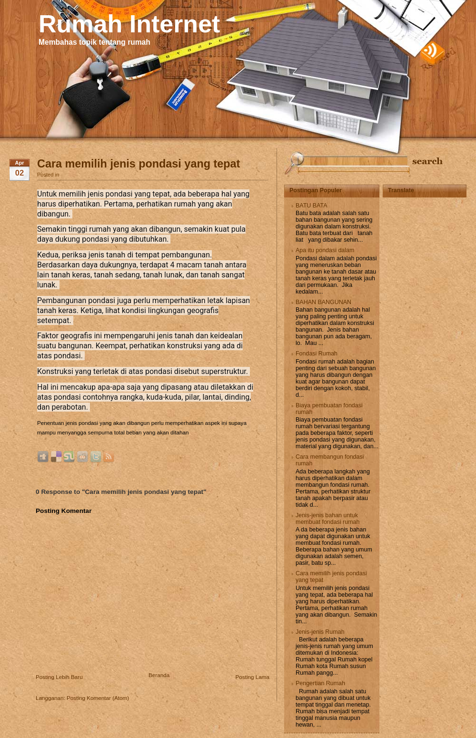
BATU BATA (311, 205)
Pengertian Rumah (320, 683)
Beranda (159, 675)
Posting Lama (252, 677)
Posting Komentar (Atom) (98, 698)
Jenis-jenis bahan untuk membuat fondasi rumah (327, 518)
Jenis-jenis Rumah (320, 632)
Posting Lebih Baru (59, 677)
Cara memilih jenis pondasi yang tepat (138, 163)
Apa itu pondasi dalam (325, 250)
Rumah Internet (129, 24)
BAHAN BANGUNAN (323, 302)
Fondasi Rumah (316, 353)
